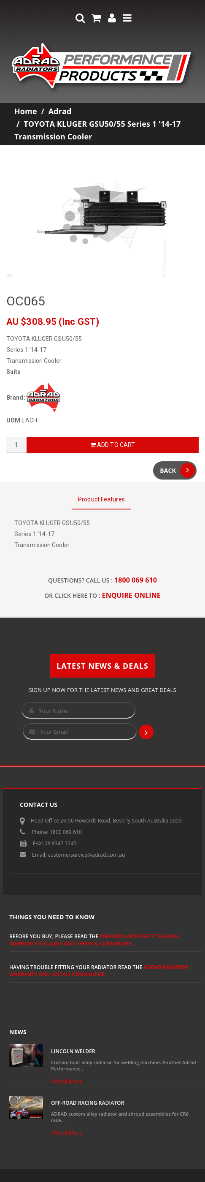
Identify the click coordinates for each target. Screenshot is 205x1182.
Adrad (60, 111)
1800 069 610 (135, 580)
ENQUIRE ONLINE (131, 595)
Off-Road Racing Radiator (87, 1102)
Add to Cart (112, 444)
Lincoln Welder (73, 1051)
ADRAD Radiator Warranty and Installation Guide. (98, 971)
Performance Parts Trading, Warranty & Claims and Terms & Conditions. (94, 940)
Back (177, 470)
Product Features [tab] (101, 499)
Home (25, 111)
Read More (67, 1081)
